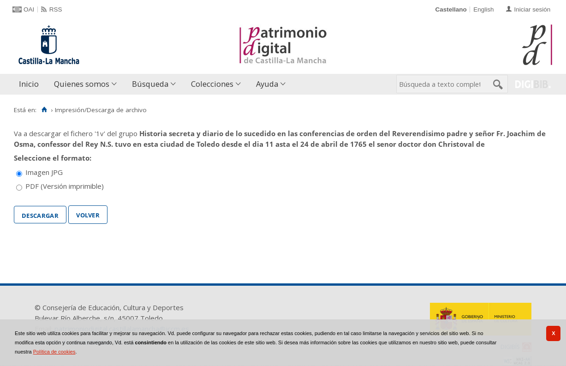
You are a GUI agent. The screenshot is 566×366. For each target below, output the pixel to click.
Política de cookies (54, 351)
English (483, 9)
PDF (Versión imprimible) (64, 186)
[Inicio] (44, 110)
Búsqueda (150, 83)
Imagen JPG (44, 172)
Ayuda (267, 83)
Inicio (29, 83)
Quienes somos (81, 83)
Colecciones (212, 83)
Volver (88, 214)
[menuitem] (31, 84)
